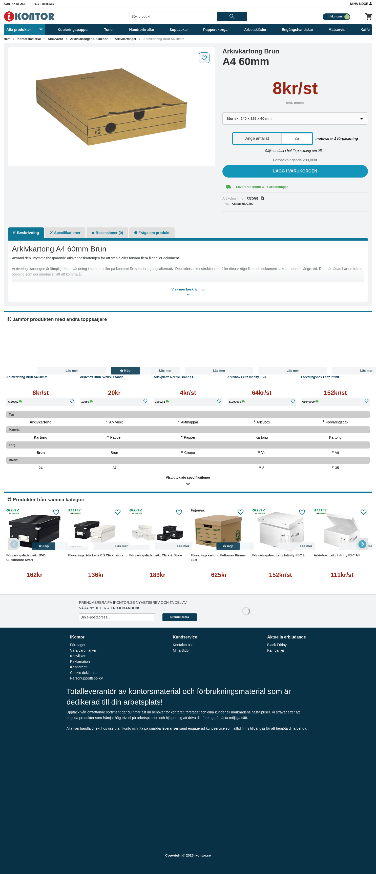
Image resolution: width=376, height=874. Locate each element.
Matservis (336, 30)
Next (362, 544)
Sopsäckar (179, 30)
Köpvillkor (78, 656)
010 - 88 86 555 (44, 3)
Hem (7, 39)
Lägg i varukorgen (295, 171)
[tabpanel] (111, 107)
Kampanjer (275, 650)
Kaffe (365, 30)
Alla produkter (24, 29)
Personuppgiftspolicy (86, 678)
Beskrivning (26, 232)
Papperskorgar (216, 30)
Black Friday (277, 645)
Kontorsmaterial (29, 39)
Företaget (77, 645)
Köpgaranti (78, 667)
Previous (14, 544)
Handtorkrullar (141, 30)
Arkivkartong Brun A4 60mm (163, 39)
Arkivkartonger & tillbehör (89, 39)
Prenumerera (179, 617)
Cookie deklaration (84, 673)
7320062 (255, 198)
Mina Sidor (361, 3)
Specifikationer (65, 233)
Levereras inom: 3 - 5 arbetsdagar (262, 187)
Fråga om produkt (151, 233)
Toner (109, 30)
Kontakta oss (15, 3)
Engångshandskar (297, 30)
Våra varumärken (83, 650)
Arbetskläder (255, 30)
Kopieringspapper (73, 30)
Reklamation (80, 661)
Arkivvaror (55, 39)
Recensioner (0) (107, 233)
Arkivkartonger (125, 39)
